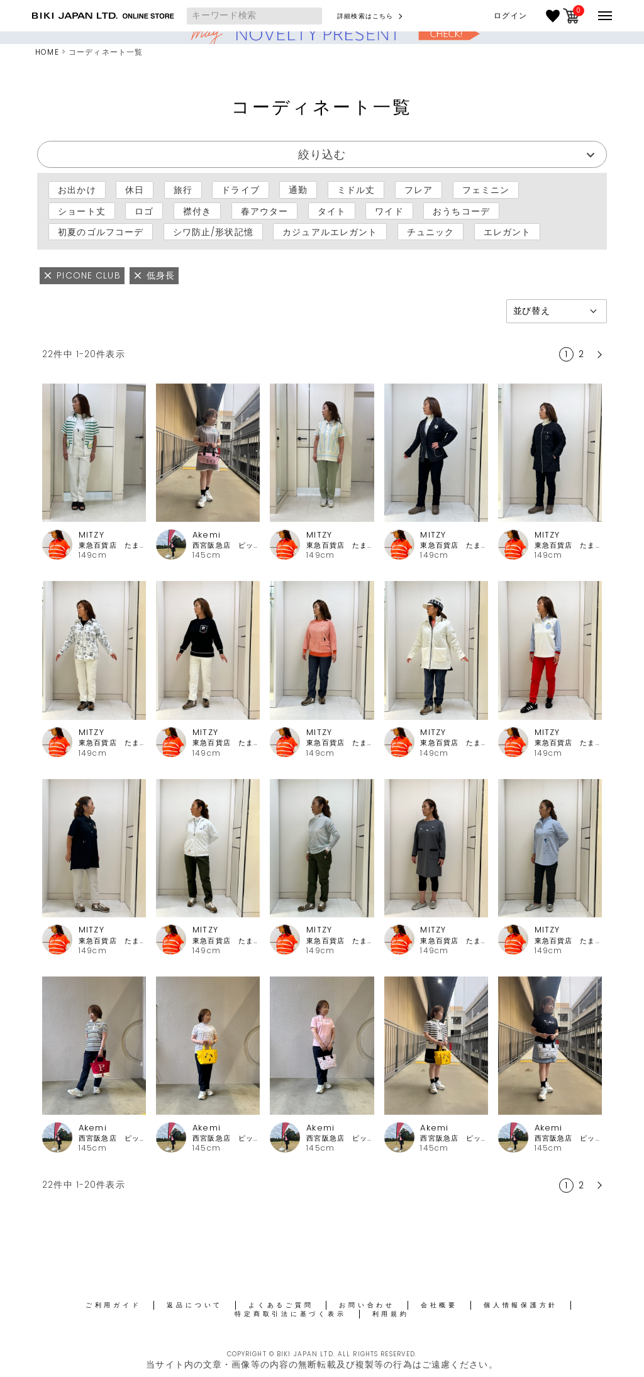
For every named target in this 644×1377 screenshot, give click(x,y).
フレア (418, 190)
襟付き (197, 210)
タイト (332, 210)
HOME (46, 52)
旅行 (183, 190)
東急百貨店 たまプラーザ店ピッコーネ (112, 545)
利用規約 (390, 1314)
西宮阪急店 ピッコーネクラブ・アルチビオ (226, 545)
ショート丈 (82, 210)
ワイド (389, 210)
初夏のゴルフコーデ (100, 232)
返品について (195, 1305)
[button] (598, 354)
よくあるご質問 (280, 1305)
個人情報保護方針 (521, 1305)
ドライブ (240, 190)
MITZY (91, 535)
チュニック (431, 232)
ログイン (510, 16)
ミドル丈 (356, 190)
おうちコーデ (461, 210)
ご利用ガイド (114, 1305)
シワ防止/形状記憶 (213, 232)
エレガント (507, 232)
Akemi (206, 535)
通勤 (298, 190)
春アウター (265, 210)
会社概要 (439, 1305)
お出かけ (77, 190)
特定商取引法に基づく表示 (290, 1314)
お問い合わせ (367, 1305)
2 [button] (581, 354)
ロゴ (144, 210)
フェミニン (486, 190)
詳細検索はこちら (365, 16)
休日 (134, 190)
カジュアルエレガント (329, 232)
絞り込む (322, 154)
